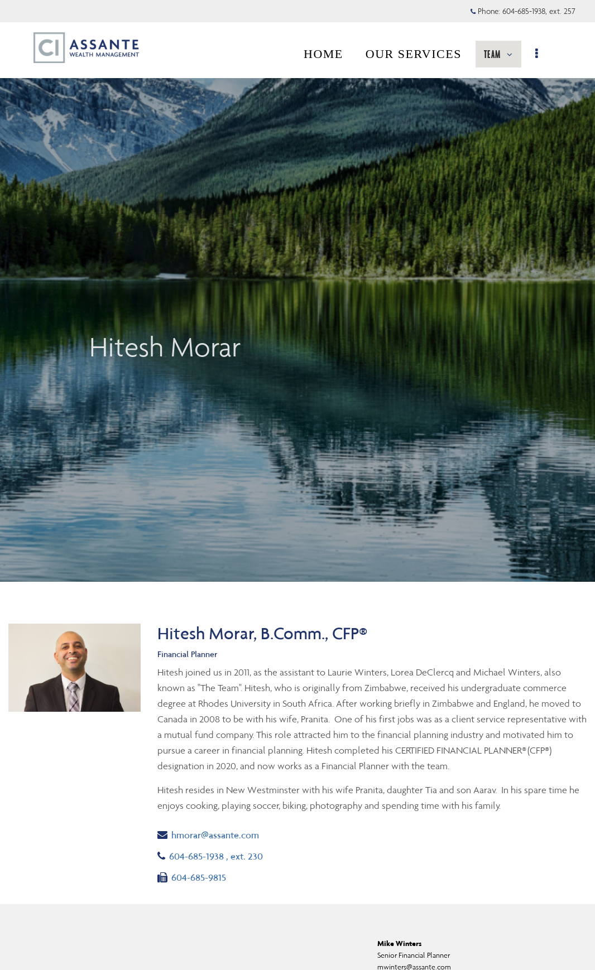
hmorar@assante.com (208, 834)
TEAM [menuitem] (405, 57)
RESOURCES (479, 54)
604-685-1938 (210, 855)
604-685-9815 (191, 877)
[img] (297, 291)
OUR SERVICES (318, 54)
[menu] (543, 54)
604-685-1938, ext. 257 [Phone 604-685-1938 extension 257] (538, 11)
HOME (228, 54)
